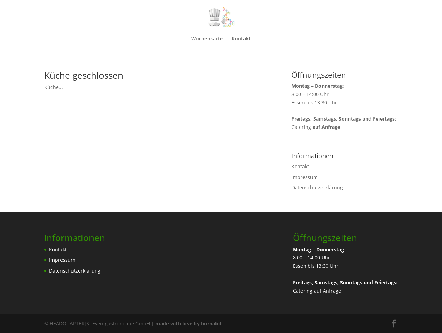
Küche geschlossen (83, 75)
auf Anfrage (327, 290)
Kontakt (241, 39)
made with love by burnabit (188, 323)
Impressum (304, 177)
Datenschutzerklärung (317, 187)
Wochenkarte (207, 39)
